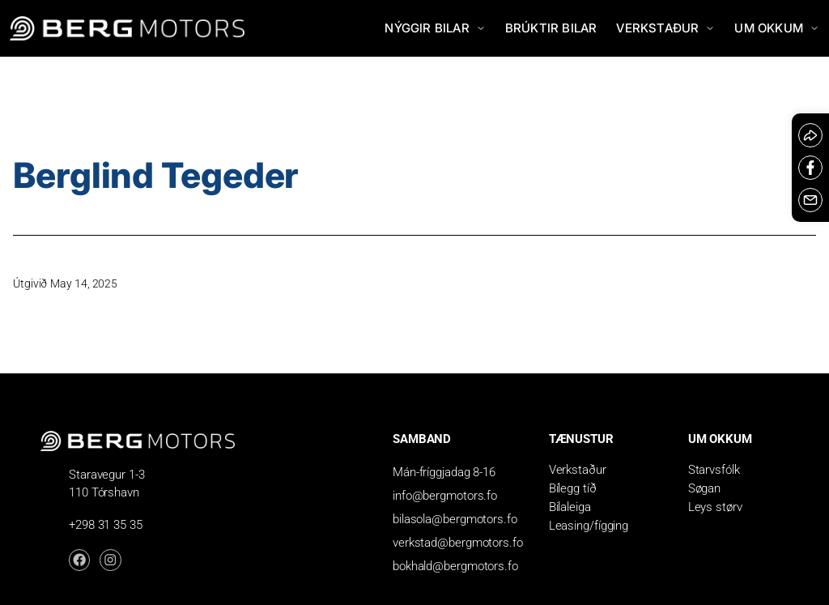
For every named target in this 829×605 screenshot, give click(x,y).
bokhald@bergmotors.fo (455, 566)
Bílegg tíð (573, 488)
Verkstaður (665, 28)
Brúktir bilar (551, 28)
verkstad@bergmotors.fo (458, 542)
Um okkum (776, 28)
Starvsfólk (714, 469)
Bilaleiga (570, 507)
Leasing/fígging (589, 525)
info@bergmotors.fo (445, 495)
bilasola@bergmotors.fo (455, 519)
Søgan (704, 488)
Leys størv (715, 507)
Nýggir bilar (435, 28)
